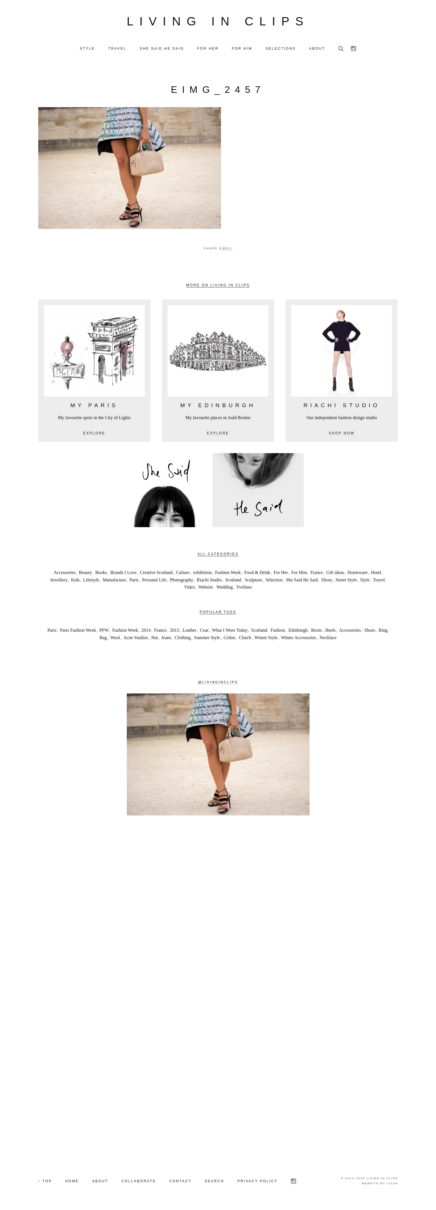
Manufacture (114, 581)
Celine (230, 638)
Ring (383, 631)
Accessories (64, 573)
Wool (115, 638)
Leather (189, 631)
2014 (146, 631)
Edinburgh (298, 631)
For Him (299, 573)
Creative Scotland (156, 573)
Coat (204, 631)
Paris (134, 581)
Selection (274, 581)
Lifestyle (91, 581)
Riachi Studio (209, 581)
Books (101, 573)
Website (205, 588)
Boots (316, 631)
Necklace (328, 638)
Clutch (245, 638)
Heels (330, 631)
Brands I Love (123, 573)
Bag (103, 638)
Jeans (166, 638)
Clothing (183, 638)
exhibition (202, 573)
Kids (75, 581)
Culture (183, 573)
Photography (181, 581)
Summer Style (207, 638)
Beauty (85, 573)
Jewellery (58, 581)
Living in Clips (218, 22)
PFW (104, 631)
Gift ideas (335, 573)
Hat (154, 638)
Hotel (376, 573)
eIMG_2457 (218, 91)
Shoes (326, 581)
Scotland (233, 581)
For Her (281, 573)
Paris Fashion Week (78, 631)
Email (226, 249)
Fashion (278, 631)
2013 (174, 631)
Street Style (346, 581)
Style (365, 581)
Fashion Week (228, 573)
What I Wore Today (230, 631)
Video (189, 588)
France (316, 573)
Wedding (224, 588)
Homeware (357, 573)
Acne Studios (135, 638)
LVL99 (392, 1184)
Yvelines (244, 588)
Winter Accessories (298, 638)
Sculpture (253, 581)
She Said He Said (302, 581)
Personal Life (154, 581)
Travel (379, 581)
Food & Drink (257, 573)
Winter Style (266, 638)
